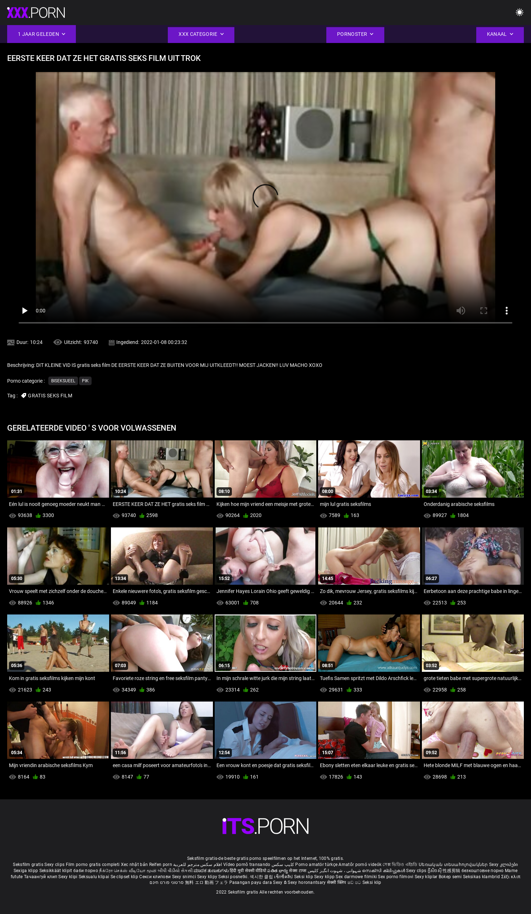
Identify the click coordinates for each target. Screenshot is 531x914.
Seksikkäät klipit (56, 870)
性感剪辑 (452, 870)
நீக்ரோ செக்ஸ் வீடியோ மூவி (127, 870)
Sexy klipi (68, 876)
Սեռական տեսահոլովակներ (454, 864)
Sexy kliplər (427, 876)
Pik (85, 380)
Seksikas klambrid (482, 876)
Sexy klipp (325, 876)
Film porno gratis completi (93, 864)
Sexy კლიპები (503, 864)
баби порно (85, 870)
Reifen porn (160, 864)
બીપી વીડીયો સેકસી (175, 870)
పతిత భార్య (278, 870)
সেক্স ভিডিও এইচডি (400, 864)
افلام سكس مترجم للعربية (197, 864)
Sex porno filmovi (395, 876)
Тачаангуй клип (41, 876)
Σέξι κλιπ (511, 876)
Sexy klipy (207, 876)
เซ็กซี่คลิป (284, 876)
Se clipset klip (125, 876)
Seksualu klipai (95, 876)
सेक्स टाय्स (298, 870)
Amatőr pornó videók (359, 864)
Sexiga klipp (26, 870)
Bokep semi (450, 876)
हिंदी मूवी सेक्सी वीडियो (248, 870)
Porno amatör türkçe (316, 864)
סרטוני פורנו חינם (167, 882)
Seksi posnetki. (234, 876)
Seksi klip (304, 876)
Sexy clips (54, 864)
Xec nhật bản (134, 864)
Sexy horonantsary (307, 882)
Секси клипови (155, 876)
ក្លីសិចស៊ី (435, 870)
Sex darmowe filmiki (356, 876)
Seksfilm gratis (28, 864)
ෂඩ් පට (354, 882)
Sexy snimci (185, 876)
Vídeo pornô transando (246, 864)
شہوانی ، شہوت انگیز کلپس (335, 870)
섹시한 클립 (262, 876)
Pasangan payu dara (251, 882)
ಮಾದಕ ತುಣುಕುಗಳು (212, 870)
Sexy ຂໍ (280, 882)
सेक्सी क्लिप (337, 882)
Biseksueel (63, 380)
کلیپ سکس (283, 864)
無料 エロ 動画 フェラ (206, 882)
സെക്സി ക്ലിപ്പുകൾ (384, 870)
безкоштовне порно (483, 870)
